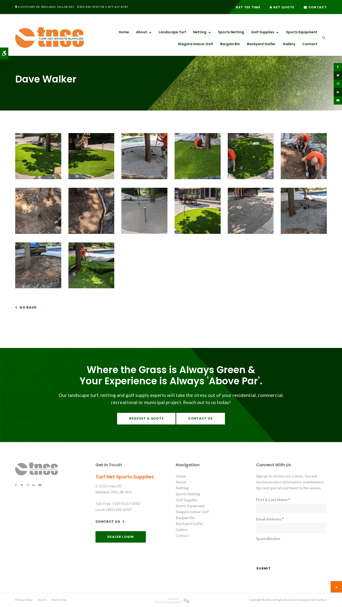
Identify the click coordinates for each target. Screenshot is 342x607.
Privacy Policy (24, 600)
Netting (199, 32)
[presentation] (292, 552)
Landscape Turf (172, 32)
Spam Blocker (268, 538)
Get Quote (282, 7)
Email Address (270, 519)
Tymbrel (321, 600)
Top (336, 587)
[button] (38, 177)
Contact (315, 7)
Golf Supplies (262, 32)
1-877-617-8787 (116, 7)
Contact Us (200, 418)
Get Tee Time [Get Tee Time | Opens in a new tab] (248, 7)
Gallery (289, 44)
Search (42, 600)
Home (124, 32)
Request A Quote (146, 418)
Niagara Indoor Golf (195, 44)
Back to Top (59, 600)
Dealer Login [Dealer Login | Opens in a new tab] (120, 537)
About (141, 32)
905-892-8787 (89, 7)
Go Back (28, 307)
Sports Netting (231, 32)
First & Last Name (273, 499)
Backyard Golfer (261, 44)
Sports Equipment (301, 32)
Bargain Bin (230, 44)
